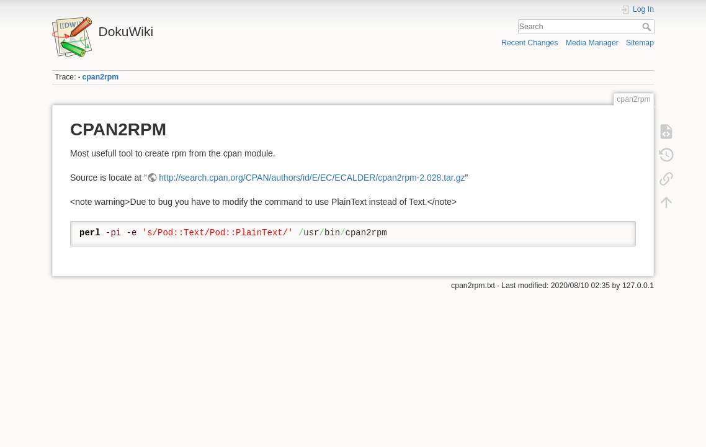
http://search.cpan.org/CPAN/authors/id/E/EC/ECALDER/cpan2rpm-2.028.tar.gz (312, 178)
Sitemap (640, 42)
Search (648, 26)
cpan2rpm (101, 77)
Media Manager (592, 42)
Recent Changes (529, 42)
